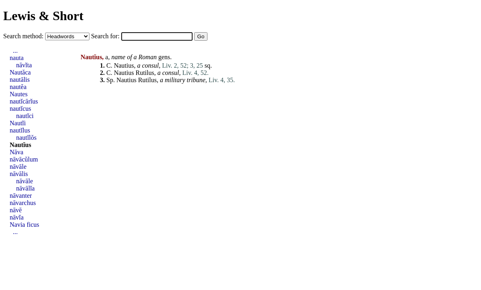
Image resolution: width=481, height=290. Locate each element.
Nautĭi (18, 123)
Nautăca (20, 72)
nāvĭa (17, 217)
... (15, 50)
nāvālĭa (25, 188)
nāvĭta (24, 65)
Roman (148, 57)
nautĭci (25, 115)
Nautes (18, 94)
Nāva (16, 152)
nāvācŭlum (24, 159)
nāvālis (19, 173)
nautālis (20, 79)
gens (164, 57)
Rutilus (144, 72)
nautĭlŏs (26, 137)
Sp (109, 80)
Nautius (124, 65)
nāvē (16, 210)
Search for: (106, 36)
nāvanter (21, 195)
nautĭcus (20, 108)
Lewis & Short (43, 15)
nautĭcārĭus (24, 101)
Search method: (24, 36)
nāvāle (18, 166)
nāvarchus (23, 202)
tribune (196, 80)
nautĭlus (20, 130)
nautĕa (18, 86)
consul (150, 65)
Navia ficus (24, 224)
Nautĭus (20, 144)
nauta (17, 57)
